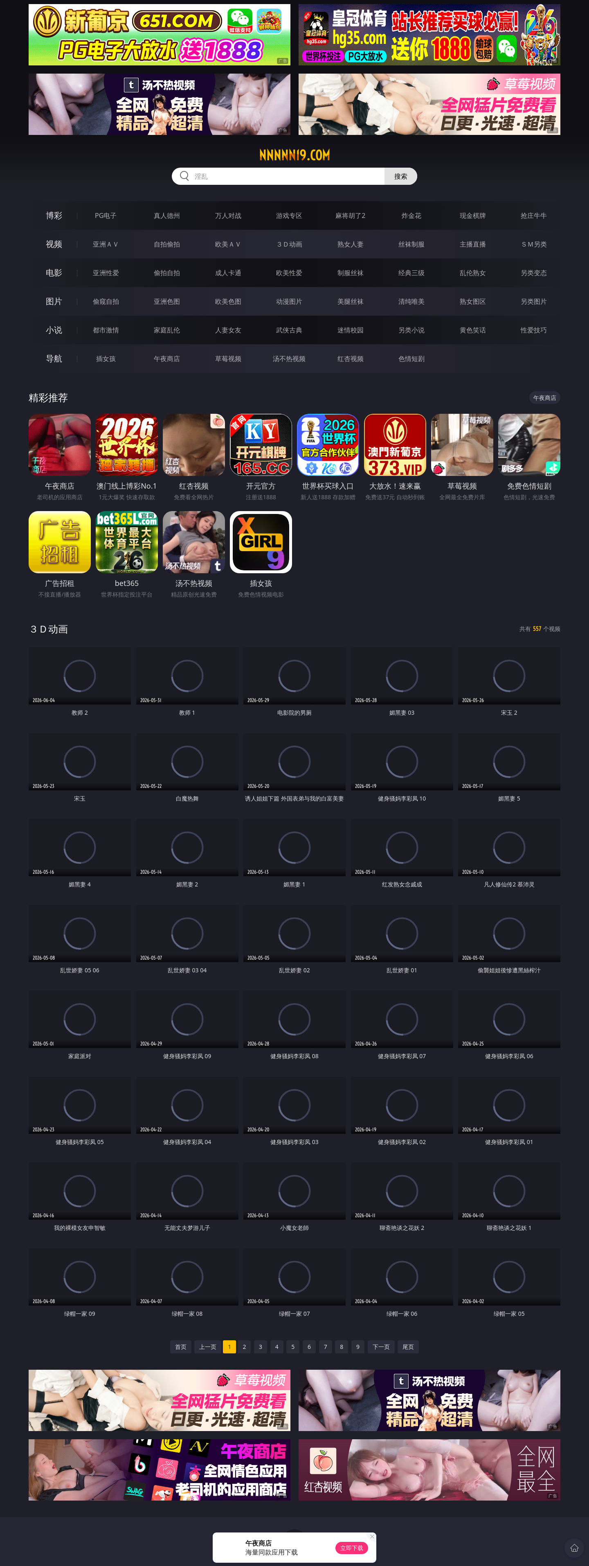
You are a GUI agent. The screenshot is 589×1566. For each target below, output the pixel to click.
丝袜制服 (411, 244)
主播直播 (473, 244)
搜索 (400, 176)
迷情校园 (350, 329)
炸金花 (411, 215)
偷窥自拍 (106, 301)
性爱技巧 (534, 329)
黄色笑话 (473, 329)
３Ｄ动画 (289, 244)
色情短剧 (411, 358)
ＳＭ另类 (534, 244)
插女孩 (106, 358)
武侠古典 (289, 329)
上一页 (207, 1347)
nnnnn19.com (294, 155)
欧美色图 (228, 301)
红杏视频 (350, 358)
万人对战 (228, 215)
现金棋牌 (473, 215)
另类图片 (534, 301)
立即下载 (351, 1548)
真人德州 (167, 215)
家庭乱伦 (167, 329)
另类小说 (411, 329)
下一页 (381, 1347)
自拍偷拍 (167, 244)
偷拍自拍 (167, 272)
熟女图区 (473, 301)
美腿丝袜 (350, 301)
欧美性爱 (289, 272)
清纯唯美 (411, 301)
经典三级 (411, 272)
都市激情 (106, 329)
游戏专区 (289, 215)
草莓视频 (228, 358)
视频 (54, 243)
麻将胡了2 (350, 215)
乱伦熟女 (473, 272)
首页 (181, 1347)
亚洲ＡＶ (106, 244)
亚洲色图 (167, 301)
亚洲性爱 (106, 272)
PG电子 (106, 215)
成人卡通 (228, 272)
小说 (54, 329)
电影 (54, 272)
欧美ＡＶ (228, 244)
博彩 (54, 215)
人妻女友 (228, 329)
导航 (54, 358)
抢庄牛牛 (534, 215)
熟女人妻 (350, 244)
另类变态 (534, 272)
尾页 (408, 1347)
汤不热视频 (289, 358)
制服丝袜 (350, 272)
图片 (54, 301)
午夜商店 (167, 358)
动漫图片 (289, 301)
